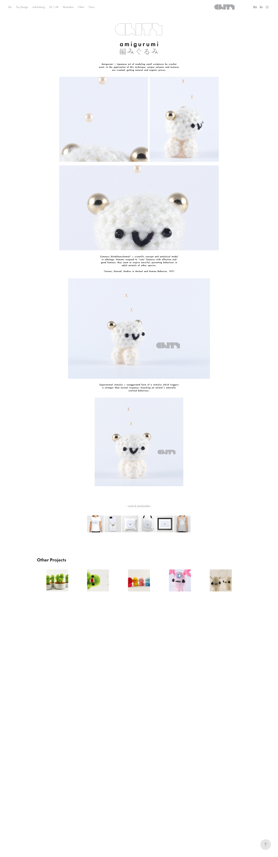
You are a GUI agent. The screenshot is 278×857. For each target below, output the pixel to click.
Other (81, 7)
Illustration (68, 7)
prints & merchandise (139, 505)
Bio (10, 7)
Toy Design (22, 7)
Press (91, 7)
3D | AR (53, 7)
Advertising (38, 7)
